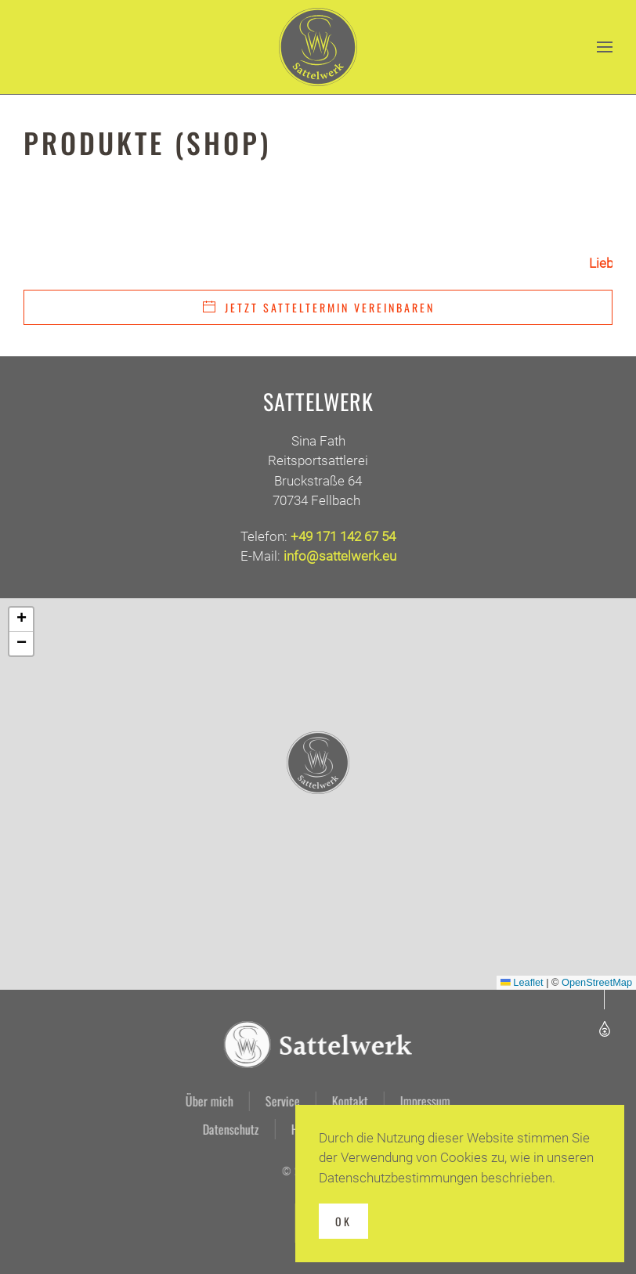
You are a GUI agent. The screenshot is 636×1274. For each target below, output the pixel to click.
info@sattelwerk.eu (340, 556)
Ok (343, 1221)
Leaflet (522, 982)
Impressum (424, 1101)
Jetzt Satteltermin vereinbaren (318, 307)
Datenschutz (229, 1129)
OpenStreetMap (597, 982)
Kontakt (349, 1101)
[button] (605, 47)
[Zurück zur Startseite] (318, 47)
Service (281, 1101)
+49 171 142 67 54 (343, 536)
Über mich (208, 1101)
